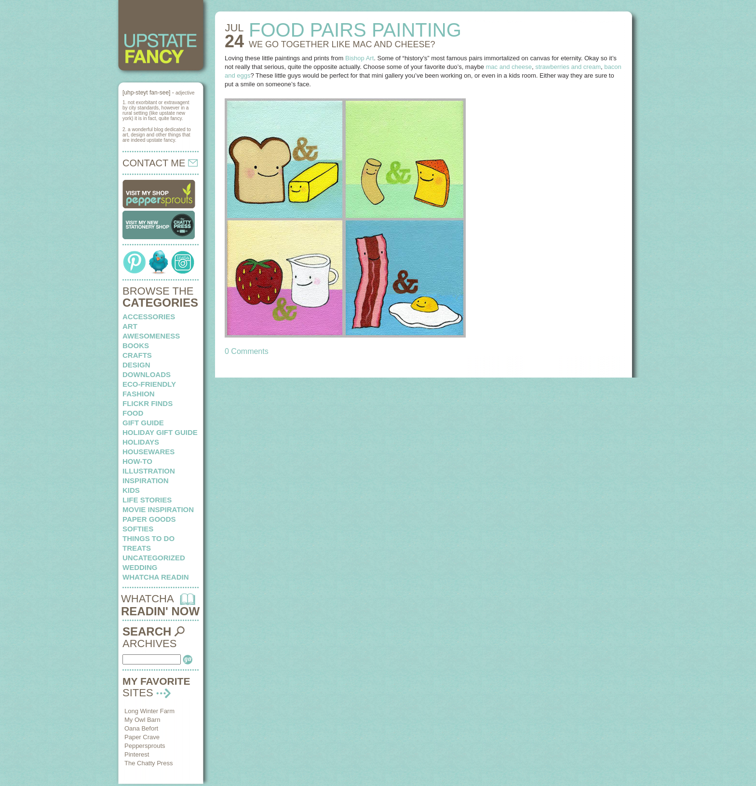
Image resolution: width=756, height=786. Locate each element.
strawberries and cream (568, 66)
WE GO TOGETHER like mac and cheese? (342, 44)
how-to (137, 461)
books (135, 345)
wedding (140, 567)
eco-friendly (149, 384)
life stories (147, 500)
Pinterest (136, 754)
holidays (140, 442)
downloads (146, 374)
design (136, 365)
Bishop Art (359, 58)
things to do (148, 538)
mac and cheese (509, 66)
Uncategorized (153, 558)
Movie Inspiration (158, 509)
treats (136, 548)
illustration (148, 471)
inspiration (145, 480)
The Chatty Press (148, 763)
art (129, 326)
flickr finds (147, 403)
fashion (138, 394)
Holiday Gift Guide (160, 432)
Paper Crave (142, 737)
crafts (137, 355)
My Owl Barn (142, 719)
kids (131, 490)
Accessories (148, 316)
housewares (148, 451)
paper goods (149, 519)
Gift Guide (143, 423)
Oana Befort (141, 728)
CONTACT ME (160, 163)
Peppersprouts (144, 745)
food (132, 413)
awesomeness (151, 336)
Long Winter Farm (149, 711)
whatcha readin (155, 577)
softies (137, 529)
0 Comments (247, 351)
